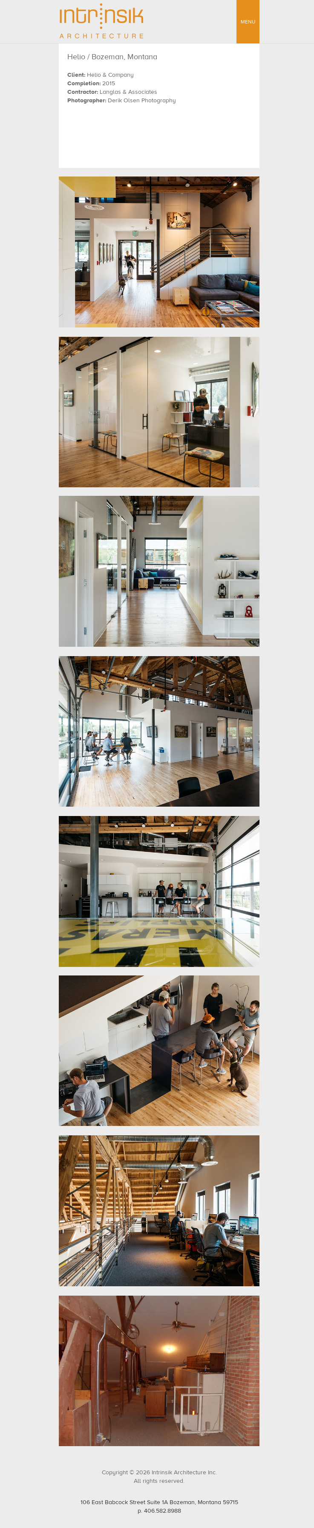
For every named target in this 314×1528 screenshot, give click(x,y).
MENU (248, 21)
